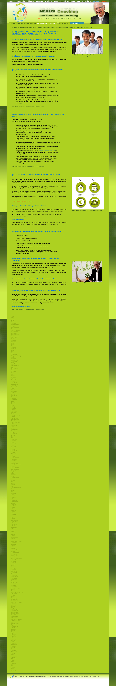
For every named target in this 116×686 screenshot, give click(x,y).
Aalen (12, 316)
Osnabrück (14, 354)
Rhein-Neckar (14, 591)
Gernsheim (14, 431)
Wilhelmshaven (15, 659)
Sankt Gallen (14, 610)
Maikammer (14, 528)
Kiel (12, 486)
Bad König (14, 333)
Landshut (13, 504)
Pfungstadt (14, 575)
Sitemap (77, 18)
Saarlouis (13, 605)
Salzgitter (13, 608)
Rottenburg (14, 598)
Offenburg (13, 569)
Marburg (13, 534)
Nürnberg (13, 562)
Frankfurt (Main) (15, 415)
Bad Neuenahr (15, 336)
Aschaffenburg (15, 324)
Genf (12, 426)
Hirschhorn (14, 462)
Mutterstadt (14, 550)
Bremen (13, 367)
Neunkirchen (14, 557)
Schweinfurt (14, 622)
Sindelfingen (14, 626)
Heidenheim (14, 450)
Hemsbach (14, 453)
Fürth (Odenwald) (15, 422)
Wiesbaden (14, 656)
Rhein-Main (14, 589)
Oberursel (13, 567)
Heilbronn (13, 452)
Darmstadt (14, 381)
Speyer (13, 630)
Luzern (13, 525)
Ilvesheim (13, 470)
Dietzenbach (14, 384)
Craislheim (14, 380)
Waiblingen (14, 644)
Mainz (12, 531)
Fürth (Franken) (15, 421)
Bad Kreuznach (15, 334)
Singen (13, 627)
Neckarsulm (14, 554)
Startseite (15, 27)
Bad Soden (14, 337)
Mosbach (13, 545)
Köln (12, 491)
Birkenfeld (13, 358)
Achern (13, 317)
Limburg (13, 516)
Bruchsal (13, 371)
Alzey (12, 320)
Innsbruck (13, 475)
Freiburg (13, 416)
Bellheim (13, 347)
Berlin (12, 350)
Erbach (13, 401)
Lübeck (13, 523)
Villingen (13, 640)
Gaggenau (14, 425)
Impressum (53, 18)
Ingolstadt (13, 473)
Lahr (12, 499)
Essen (12, 405)
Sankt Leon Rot (15, 613)
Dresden (13, 390)
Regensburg (14, 584)
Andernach (14, 322)
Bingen (13, 357)
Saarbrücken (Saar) (16, 602)
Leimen (13, 511)
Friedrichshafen (15, 419)
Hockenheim (14, 463)
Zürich (12, 669)
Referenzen (75, 23)
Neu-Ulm (13, 559)
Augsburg (13, 326)
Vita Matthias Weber (30, 23)
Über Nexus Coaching (16, 23)
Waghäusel (14, 643)
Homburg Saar (15, 467)
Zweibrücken (14, 670)
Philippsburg (14, 576)
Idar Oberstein (15, 469)
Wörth (12, 661)
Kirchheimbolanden (16, 487)
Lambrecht (14, 500)
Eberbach (13, 394)
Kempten (13, 483)
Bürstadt (13, 375)
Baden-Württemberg (16, 330)
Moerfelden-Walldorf (16, 541)
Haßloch (13, 448)
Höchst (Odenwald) (16, 465)
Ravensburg (14, 582)
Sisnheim (13, 629)
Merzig (13, 538)
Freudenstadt (14, 418)
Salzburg (13, 606)
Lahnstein (13, 497)
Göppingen (14, 433)
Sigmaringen (14, 625)
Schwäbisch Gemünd (16, 619)
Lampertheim (14, 501)
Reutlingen (14, 586)
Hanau (13, 445)
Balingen (13, 340)
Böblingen (13, 363)
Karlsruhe (13, 479)
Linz (12, 517)
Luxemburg (14, 524)
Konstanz (13, 493)
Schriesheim (14, 618)
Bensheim (13, 348)
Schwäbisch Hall (15, 620)
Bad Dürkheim (15, 327)
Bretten (13, 370)
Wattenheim (14, 649)
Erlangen (13, 402)
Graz (12, 436)
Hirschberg (14, 460)
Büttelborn (14, 377)
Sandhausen (14, 609)
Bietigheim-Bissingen (16, 356)
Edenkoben (14, 395)
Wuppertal (13, 667)
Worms (13, 664)
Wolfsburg (13, 663)
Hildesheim (14, 459)
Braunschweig (15, 365)
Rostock (13, 596)
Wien (12, 654)
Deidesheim (14, 382)
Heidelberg (14, 449)
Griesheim (14, 438)
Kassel (13, 480)
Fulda (12, 424)
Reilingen (13, 585)
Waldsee (13, 646)
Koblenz (13, 490)
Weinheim (13, 650)
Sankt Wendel (15, 615)
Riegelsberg (14, 593)
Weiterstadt (14, 652)
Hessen (13, 456)
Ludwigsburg (14, 520)
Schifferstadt (14, 616)
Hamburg (13, 443)
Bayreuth (13, 346)
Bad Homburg (14, 331)
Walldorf (13, 647)
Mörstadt (13, 544)
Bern (12, 351)
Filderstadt (14, 411)
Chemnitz (13, 378)
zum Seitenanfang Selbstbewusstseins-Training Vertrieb (28, 107)
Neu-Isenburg (14, 555)
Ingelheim (13, 472)
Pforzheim (13, 574)
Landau (13, 503)
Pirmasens (14, 578)
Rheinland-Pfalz (15, 588)
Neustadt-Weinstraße (16, 558)
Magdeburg (14, 527)
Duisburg (13, 392)
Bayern (13, 344)
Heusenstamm (15, 458)
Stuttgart (13, 632)
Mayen (13, 535)
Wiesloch (13, 657)
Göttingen (13, 435)
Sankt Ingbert (14, 612)
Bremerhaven (14, 368)
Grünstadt (13, 441)
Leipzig (13, 513)
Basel (12, 343)
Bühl (12, 374)
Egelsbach (14, 397)
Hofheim (13, 466)
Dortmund (13, 385)
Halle (12, 442)
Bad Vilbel (13, 339)
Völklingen (14, 642)
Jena (12, 476)
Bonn (12, 364)
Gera (12, 428)
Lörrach (13, 518)
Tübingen (13, 635)
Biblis (12, 353)
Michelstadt (14, 540)
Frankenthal (14, 412)
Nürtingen (13, 564)
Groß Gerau (14, 439)
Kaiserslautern (15, 477)
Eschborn (13, 404)
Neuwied (13, 561)
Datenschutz (66, 18)
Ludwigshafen (14, 521)
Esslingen (13, 407)
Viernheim (13, 639)
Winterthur (14, 660)
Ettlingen (13, 408)
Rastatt (13, 581)
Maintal (13, 530)
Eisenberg (13, 398)
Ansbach (13, 323)
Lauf (12, 508)
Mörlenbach (14, 542)
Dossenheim (14, 387)
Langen (13, 507)
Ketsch (13, 484)
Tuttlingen (13, 636)
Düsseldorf (14, 391)
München (13, 547)
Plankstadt (14, 579)
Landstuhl (13, 506)
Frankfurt (13, 414)
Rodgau (13, 595)
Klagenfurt (14, 489)
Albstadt (13, 319)
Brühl (12, 373)
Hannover (13, 446)
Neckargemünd (15, 551)
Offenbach (14, 568)
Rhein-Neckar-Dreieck (17, 592)
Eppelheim (14, 399)
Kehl (12, 482)
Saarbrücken (14, 601)
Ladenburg (14, 496)
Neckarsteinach (15, 552)
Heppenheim (14, 455)
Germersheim (14, 429)
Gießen (13, 432)
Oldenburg (14, 571)
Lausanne (13, 510)
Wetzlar (13, 653)
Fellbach (13, 409)
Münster (13, 548)
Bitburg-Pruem (15, 360)
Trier (12, 633)
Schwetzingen (15, 623)
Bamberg (13, 341)
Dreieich (13, 388)
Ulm (12, 637)
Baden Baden (14, 329)
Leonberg (13, 514)
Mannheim (14, 533)
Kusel (12, 494)
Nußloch (13, 565)
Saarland (13, 603)
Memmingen (14, 537)
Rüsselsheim (14, 599)
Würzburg (13, 666)
